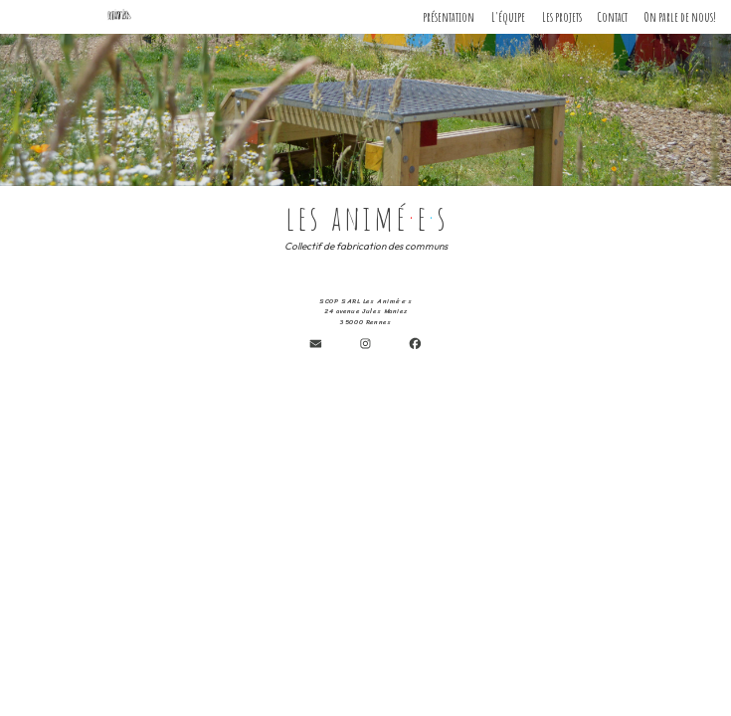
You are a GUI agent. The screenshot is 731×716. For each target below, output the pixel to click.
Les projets (562, 16)
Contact (613, 16)
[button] (315, 342)
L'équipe (508, 16)
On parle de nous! (680, 16)
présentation (448, 16)
